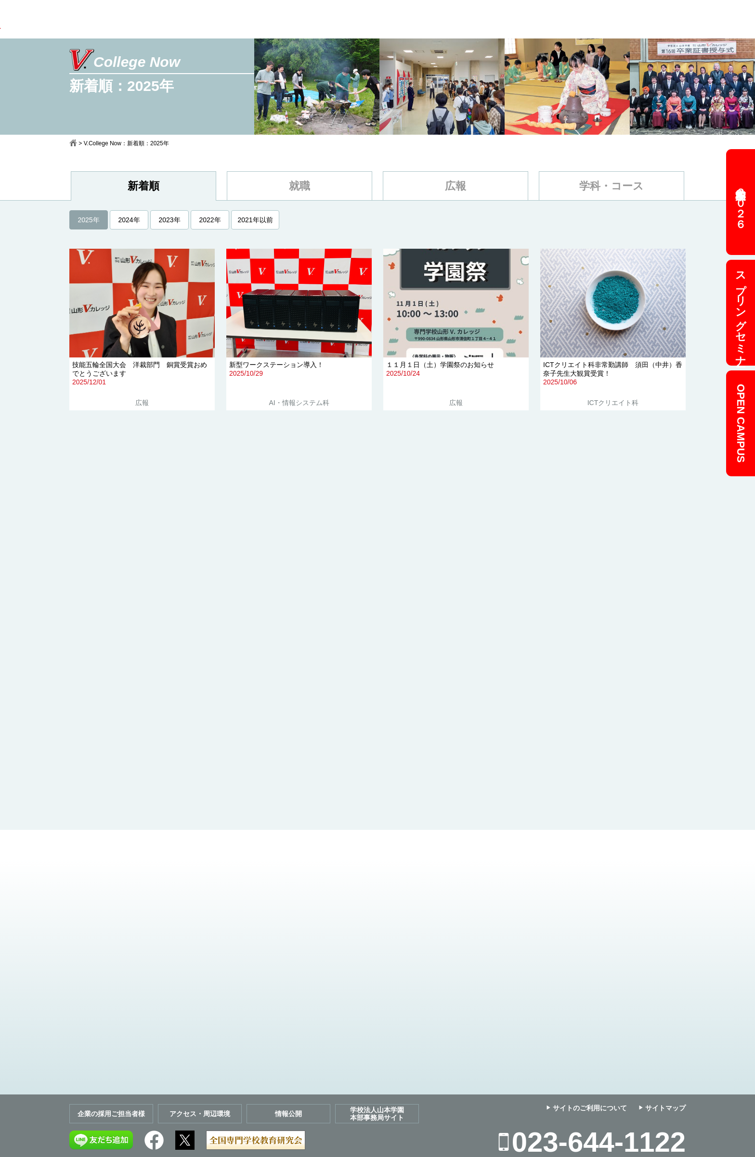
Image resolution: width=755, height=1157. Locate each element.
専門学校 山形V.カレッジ (88, 23)
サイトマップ (665, 1108)
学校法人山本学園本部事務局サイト (377, 1113)
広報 (455, 186)
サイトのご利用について (590, 1108)
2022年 (210, 220)
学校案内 (187, 18)
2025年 (88, 220)
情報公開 (288, 1114)
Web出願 (661, 18)
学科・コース (611, 186)
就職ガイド (386, 18)
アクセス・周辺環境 (199, 1114)
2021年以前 (255, 220)
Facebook (154, 1140)
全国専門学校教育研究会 (255, 1140)
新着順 (143, 186)
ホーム (73, 143)
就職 (299, 186)
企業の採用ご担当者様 (111, 1114)
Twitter (185, 1140)
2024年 (129, 220)
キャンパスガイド (458, 18)
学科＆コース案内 (257, 18)
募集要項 (326, 18)
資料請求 (527, 18)
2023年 (169, 220)
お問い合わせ (590, 18)
